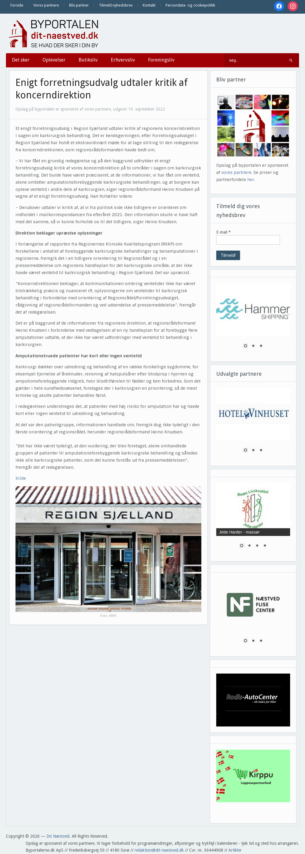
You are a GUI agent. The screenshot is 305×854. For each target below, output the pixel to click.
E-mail (223, 232)
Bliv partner (79, 5)
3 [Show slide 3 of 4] (257, 546)
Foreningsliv (161, 60)
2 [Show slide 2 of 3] (253, 346)
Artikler (235, 850)
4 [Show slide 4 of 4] (265, 546)
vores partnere (236, 172)
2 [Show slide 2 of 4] (249, 546)
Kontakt (149, 5)
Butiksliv (88, 60)
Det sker (20, 60)
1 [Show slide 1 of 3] (245, 346)
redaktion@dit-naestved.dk (159, 850)
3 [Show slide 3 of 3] (261, 346)
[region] (253, 319)
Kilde (20, 478)
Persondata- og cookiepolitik (190, 5)
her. (251, 179)
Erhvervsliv (123, 60)
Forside (16, 5)
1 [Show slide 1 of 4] (241, 546)
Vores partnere (46, 5)
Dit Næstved (57, 836)
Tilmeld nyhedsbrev (116, 5)
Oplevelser (54, 60)
